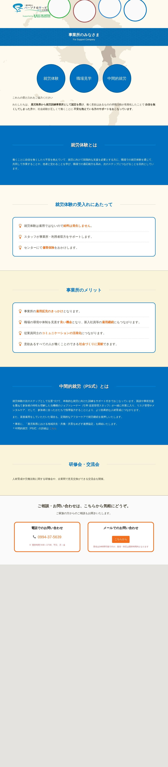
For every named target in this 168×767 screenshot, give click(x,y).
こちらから (121, 542)
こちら (53, 431)
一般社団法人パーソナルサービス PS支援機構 (31, 8)
